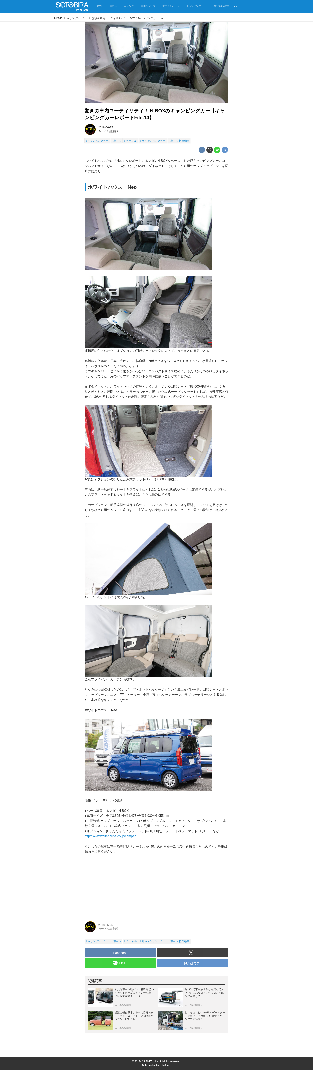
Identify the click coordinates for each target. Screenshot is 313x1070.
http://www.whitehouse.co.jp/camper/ (111, 836)
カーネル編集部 (108, 131)
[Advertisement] (156, 887)
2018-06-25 (105, 127)
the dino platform (160, 1065)
